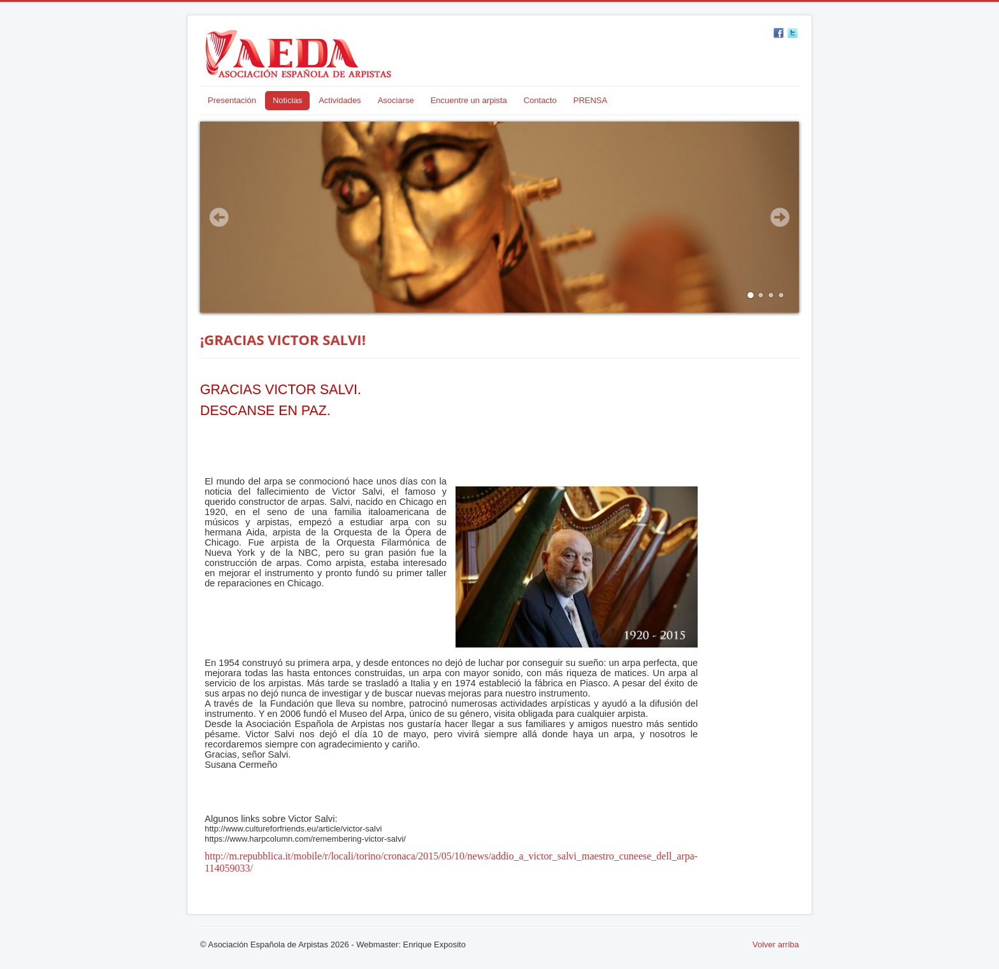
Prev (219, 217)
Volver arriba (775, 944)
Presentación (232, 100)
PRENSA (590, 100)
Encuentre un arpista (469, 100)
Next (779, 217)
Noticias (287, 100)
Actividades (340, 100)
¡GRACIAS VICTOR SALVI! (283, 339)
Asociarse (396, 100)
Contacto (540, 100)
